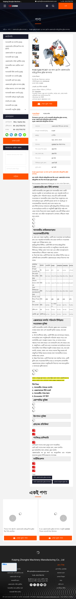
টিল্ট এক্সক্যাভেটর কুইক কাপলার (42, 477)
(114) (13, 53)
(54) (15, 88)
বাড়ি (4, 29)
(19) (11, 57)
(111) (13, 42)
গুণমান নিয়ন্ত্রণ (61, 576)
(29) (13, 76)
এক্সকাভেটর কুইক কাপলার (19, 29)
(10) (10, 101)
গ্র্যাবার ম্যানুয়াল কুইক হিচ (61, 482)
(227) (14, 47)
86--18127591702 (66, 1)
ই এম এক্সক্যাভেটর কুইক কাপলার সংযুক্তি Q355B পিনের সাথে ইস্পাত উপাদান (54, 530)
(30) (15, 84)
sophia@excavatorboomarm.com (46, 1)
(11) (15, 61)
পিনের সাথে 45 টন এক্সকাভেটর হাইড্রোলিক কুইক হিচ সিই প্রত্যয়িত (19, 530)
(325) (12, 109)
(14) (14, 97)
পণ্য (9, 29)
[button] (36, 66)
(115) (14, 72)
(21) (13, 80)
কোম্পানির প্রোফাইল (60, 569)
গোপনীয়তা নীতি (60, 588)
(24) (14, 66)
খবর (61, 580)
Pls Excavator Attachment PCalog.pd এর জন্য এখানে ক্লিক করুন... (51, 183)
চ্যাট (66, 6)
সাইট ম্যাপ (61, 584)
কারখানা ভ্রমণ (61, 573)
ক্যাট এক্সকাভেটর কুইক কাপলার (42, 482)
